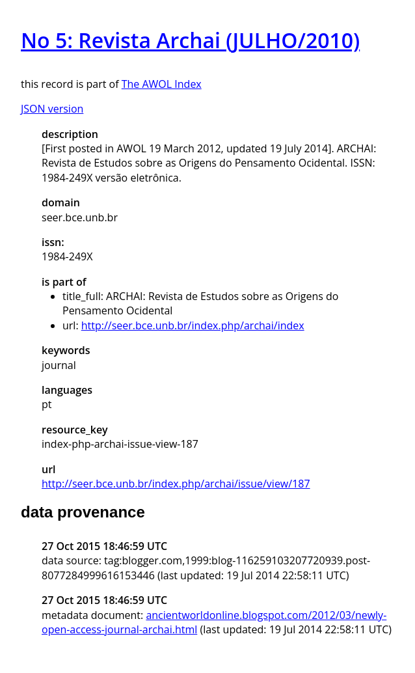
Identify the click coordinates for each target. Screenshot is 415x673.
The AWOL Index (162, 84)
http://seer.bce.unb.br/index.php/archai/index (192, 325)
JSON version (52, 109)
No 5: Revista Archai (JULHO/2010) (190, 40)
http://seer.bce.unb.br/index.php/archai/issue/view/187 (176, 483)
